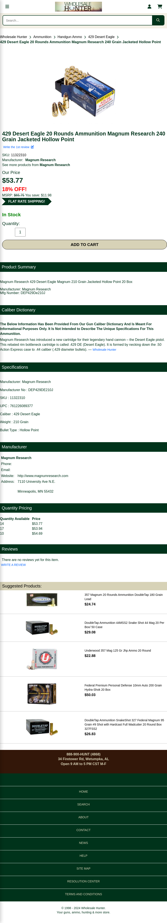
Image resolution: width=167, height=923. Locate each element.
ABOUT (83, 817)
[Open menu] (7, 6)
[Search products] (77, 20)
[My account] (149, 6)
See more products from (36, 165)
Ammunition (42, 37)
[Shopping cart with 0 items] (159, 6)
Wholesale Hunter (13, 37)
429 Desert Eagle (101, 37)
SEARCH (83, 804)
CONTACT (83, 830)
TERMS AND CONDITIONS (83, 894)
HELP (83, 855)
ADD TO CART (85, 244)
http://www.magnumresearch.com (43, 476)
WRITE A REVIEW (13, 565)
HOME (83, 791)
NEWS (83, 843)
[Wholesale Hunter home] (78, 7)
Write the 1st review (18, 147)
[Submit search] (158, 20)
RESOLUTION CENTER (83, 881)
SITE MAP (83, 868)
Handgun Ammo (70, 37)
